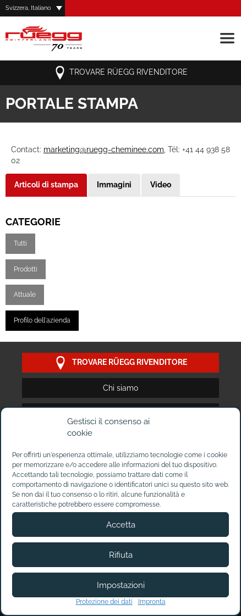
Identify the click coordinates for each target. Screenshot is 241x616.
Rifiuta (121, 555)
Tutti (20, 243)
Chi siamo (120, 388)
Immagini (114, 184)
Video (160, 184)
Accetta (120, 525)
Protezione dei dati (104, 602)
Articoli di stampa (46, 184)
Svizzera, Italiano (28, 8)
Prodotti (25, 269)
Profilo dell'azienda (42, 320)
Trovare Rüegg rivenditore (120, 73)
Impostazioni (121, 585)
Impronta (152, 602)
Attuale (25, 294)
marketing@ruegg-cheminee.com (103, 149)
